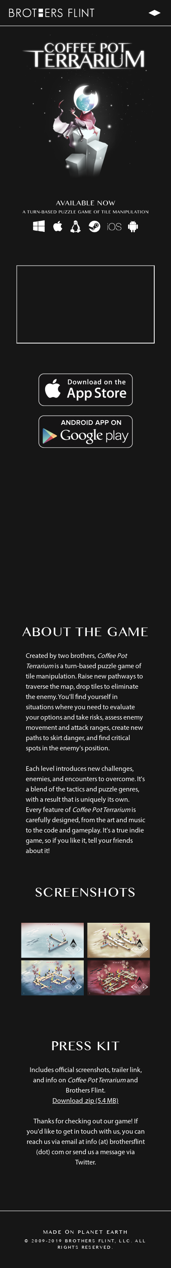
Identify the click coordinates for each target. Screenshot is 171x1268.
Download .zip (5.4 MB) (85, 1101)
